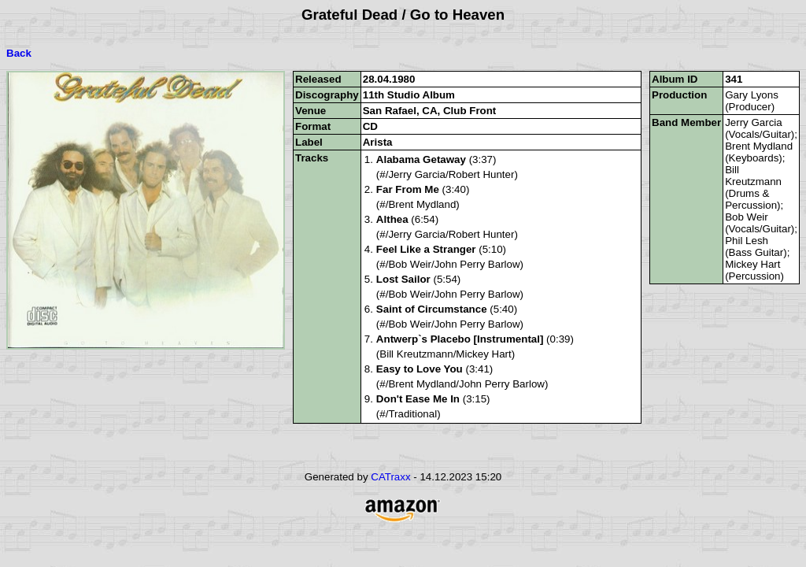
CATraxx (390, 477)
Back (18, 53)
